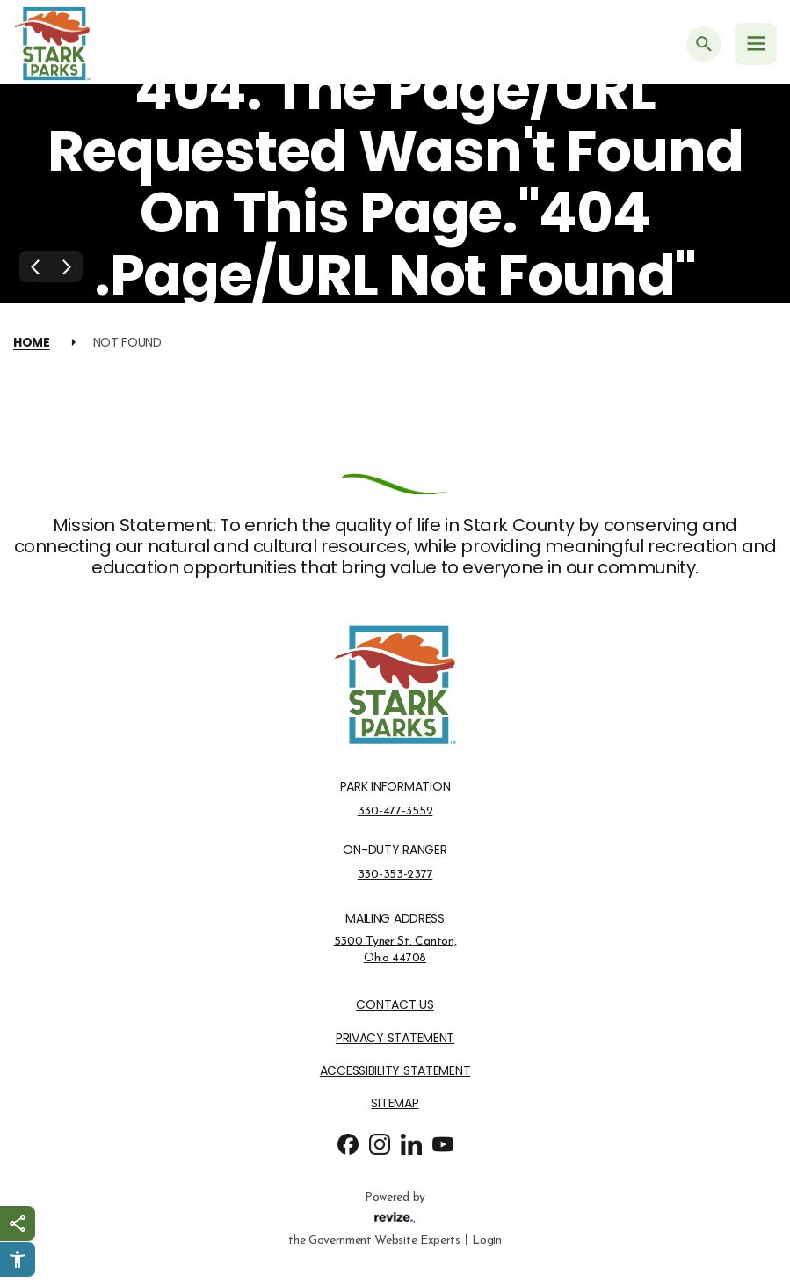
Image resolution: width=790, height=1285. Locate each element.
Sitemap (394, 1103)
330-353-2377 (395, 874)
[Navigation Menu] (756, 44)
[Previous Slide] (35, 266)
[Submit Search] (703, 44)
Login (486, 1238)
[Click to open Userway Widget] (17, 1259)
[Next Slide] (67, 266)
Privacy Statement (395, 1038)
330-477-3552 (395, 811)
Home (31, 342)
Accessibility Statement (395, 1070)
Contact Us (394, 1005)
